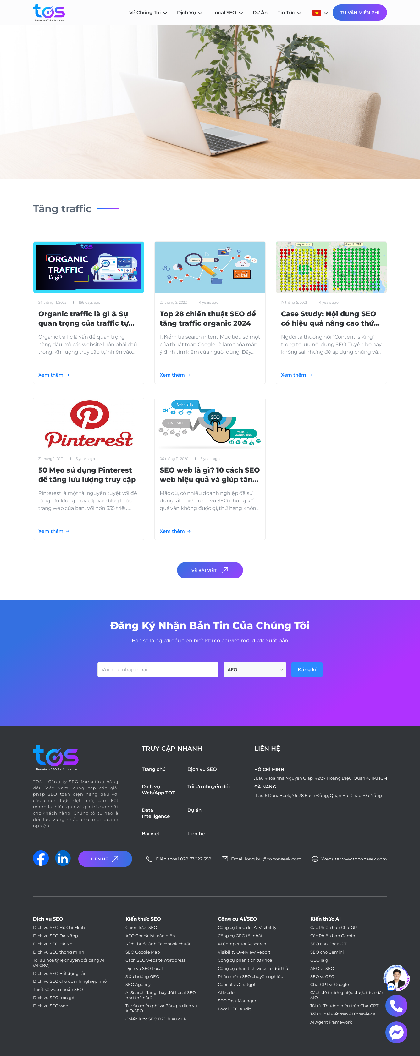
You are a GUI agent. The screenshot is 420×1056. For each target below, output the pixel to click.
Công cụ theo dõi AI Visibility (247, 927)
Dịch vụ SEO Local (144, 968)
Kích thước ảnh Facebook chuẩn (158, 944)
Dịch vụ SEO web (50, 1005)
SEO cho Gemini (327, 952)
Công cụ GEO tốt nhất (240, 935)
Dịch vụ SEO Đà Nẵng (55, 935)
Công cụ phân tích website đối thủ (253, 968)
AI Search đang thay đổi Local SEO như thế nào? (160, 995)
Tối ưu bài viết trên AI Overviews (342, 1014)
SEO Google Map (142, 952)
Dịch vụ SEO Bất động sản (60, 973)
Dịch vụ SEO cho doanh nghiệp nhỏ (70, 981)
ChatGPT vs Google (329, 984)
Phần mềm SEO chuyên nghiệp (250, 976)
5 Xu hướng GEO (142, 976)
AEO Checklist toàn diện (150, 935)
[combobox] (255, 669)
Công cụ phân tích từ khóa (245, 960)
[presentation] (145, 694)
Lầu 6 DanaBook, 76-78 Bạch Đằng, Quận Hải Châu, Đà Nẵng (319, 795)
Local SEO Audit (234, 1009)
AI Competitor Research (242, 944)
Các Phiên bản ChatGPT (334, 927)
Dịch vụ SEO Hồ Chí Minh (59, 927)
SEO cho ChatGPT (328, 944)
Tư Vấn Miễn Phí (359, 12)
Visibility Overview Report (244, 952)
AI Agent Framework (331, 1022)
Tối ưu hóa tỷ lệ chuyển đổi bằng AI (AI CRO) (68, 963)
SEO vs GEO (322, 976)
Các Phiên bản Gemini (333, 935)
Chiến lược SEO (141, 927)
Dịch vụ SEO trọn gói (54, 997)
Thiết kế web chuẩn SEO (58, 989)
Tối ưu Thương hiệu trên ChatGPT (344, 1005)
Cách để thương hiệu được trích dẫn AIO (347, 995)
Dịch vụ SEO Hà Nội (53, 944)
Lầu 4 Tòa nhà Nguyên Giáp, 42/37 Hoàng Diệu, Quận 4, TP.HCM (321, 778)
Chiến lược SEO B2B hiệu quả (155, 1019)
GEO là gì (319, 960)
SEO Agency (138, 984)
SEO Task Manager (237, 1000)
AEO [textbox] (232, 669)
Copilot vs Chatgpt (237, 984)
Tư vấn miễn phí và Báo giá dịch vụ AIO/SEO (161, 1008)
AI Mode (226, 992)
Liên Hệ (105, 859)
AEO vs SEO (322, 968)
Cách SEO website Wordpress (155, 960)
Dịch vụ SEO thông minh (58, 952)
